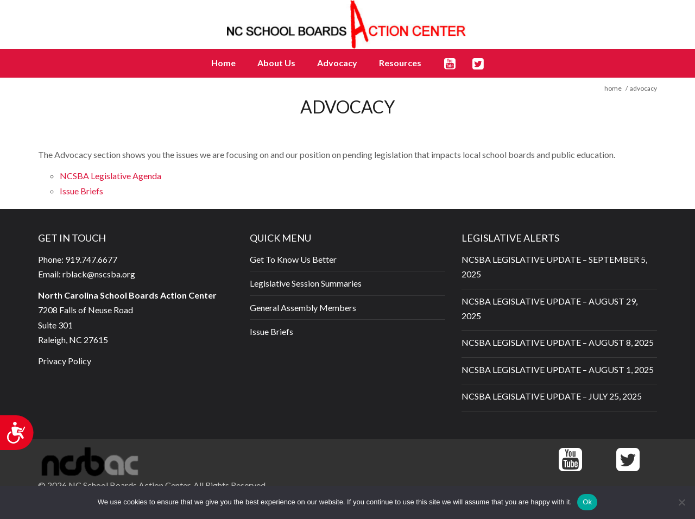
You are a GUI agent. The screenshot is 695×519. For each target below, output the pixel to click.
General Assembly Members (303, 307)
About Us (276, 63)
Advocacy (337, 63)
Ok (587, 502)
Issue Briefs (81, 191)
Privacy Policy (64, 361)
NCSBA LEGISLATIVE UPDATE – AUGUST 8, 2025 (558, 342)
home (613, 88)
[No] (681, 502)
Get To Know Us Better (293, 259)
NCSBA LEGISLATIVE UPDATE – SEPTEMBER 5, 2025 (554, 266)
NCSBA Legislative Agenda (110, 175)
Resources (400, 63)
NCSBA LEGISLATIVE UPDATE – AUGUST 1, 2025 (558, 369)
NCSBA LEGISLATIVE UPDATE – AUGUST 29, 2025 (549, 308)
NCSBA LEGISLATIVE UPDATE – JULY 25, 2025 (552, 396)
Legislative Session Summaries (306, 283)
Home (223, 63)
